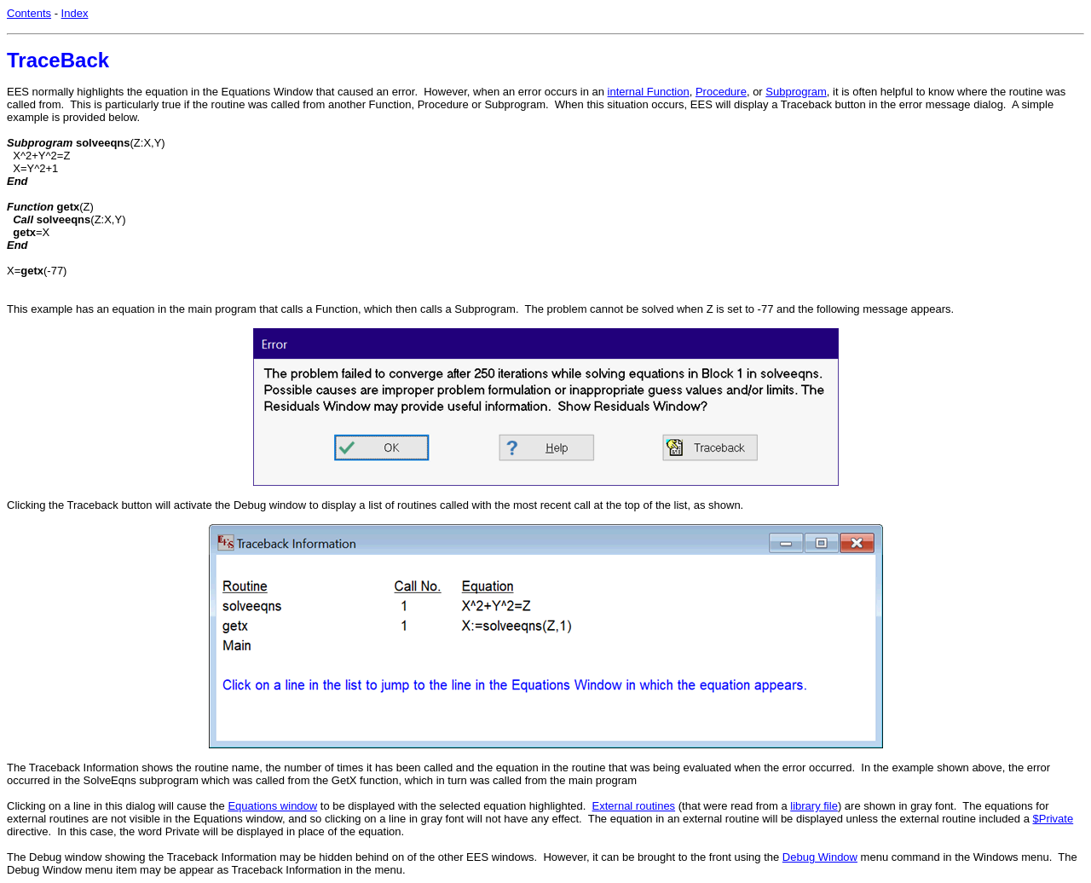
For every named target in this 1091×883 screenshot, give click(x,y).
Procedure (721, 91)
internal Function (649, 91)
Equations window (272, 805)
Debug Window (819, 857)
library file (814, 805)
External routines (634, 805)
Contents (29, 13)
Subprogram (796, 91)
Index (75, 13)
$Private (1052, 818)
